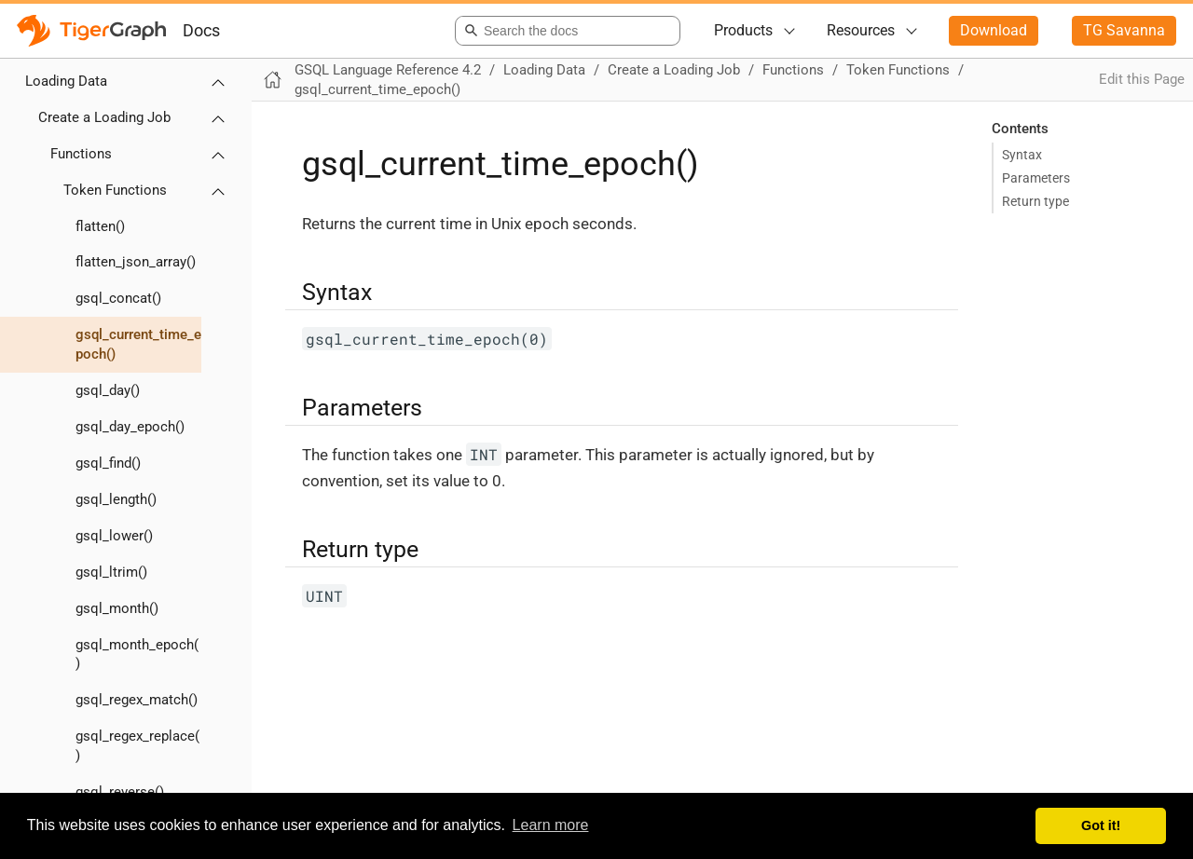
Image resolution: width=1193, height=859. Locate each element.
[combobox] (564, 31)
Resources (861, 30)
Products (743, 30)
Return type (1035, 201)
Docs (201, 30)
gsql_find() (108, 463)
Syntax (1022, 154)
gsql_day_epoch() (130, 426)
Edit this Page (1142, 79)
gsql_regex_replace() (137, 746)
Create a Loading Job (104, 117)
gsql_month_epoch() (137, 654)
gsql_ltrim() (111, 572)
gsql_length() (116, 499)
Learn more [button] (551, 825)
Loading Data (66, 81)
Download (993, 30)
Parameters (1036, 177)
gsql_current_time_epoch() (138, 344)
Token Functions (115, 190)
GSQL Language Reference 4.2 (388, 69)
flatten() (100, 226)
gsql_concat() (118, 298)
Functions (81, 153)
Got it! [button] (1100, 825)
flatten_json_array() (135, 261)
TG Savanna (1124, 30)
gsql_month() (116, 608)
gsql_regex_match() (136, 699)
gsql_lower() (114, 535)
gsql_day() (107, 390)
